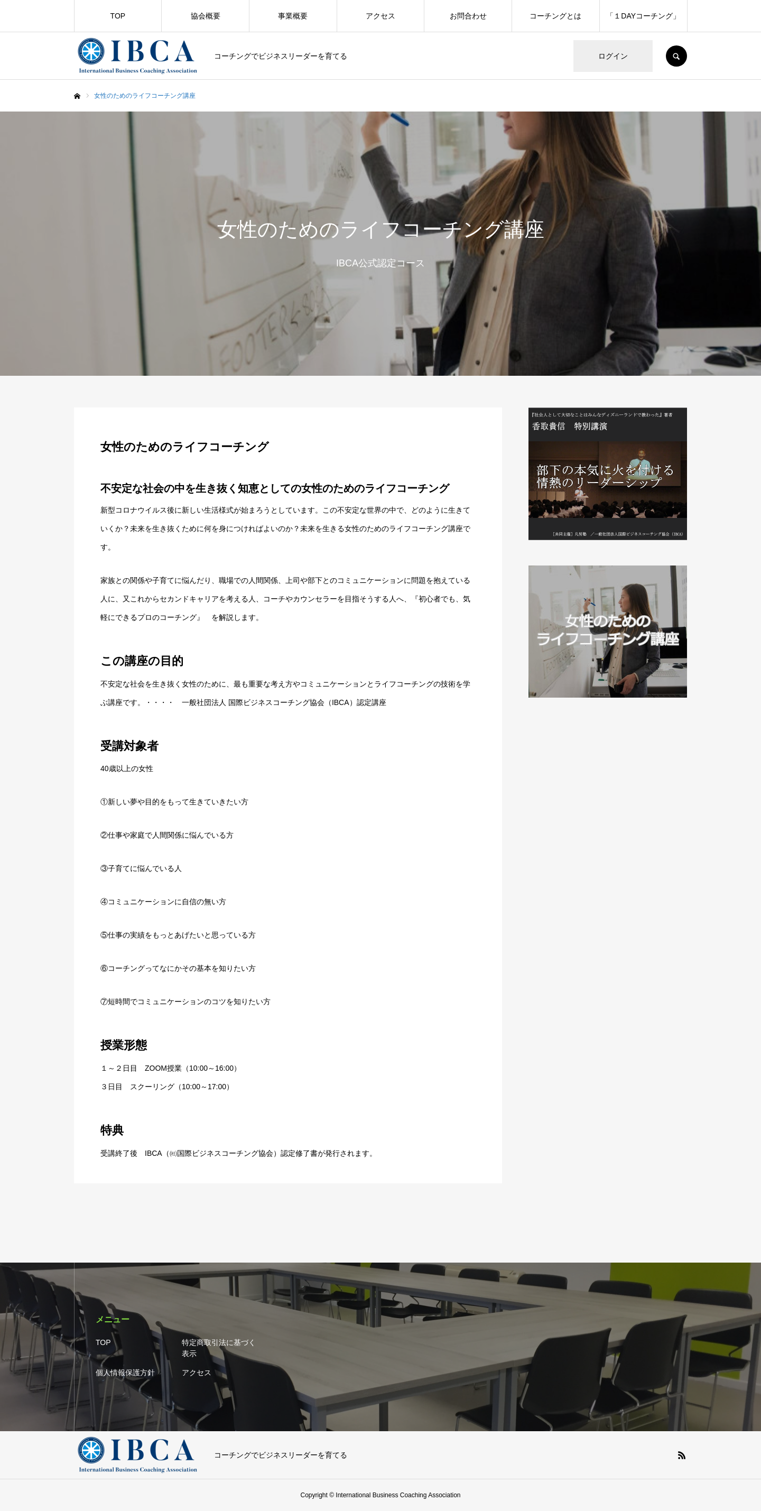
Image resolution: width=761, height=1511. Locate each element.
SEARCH (676, 56)
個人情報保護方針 (125, 1372)
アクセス (380, 16)
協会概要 (205, 16)
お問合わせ (468, 16)
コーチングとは (555, 16)
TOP (118, 16)
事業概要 (293, 16)
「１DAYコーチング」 (643, 16)
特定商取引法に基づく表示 (219, 1348)
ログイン (613, 56)
